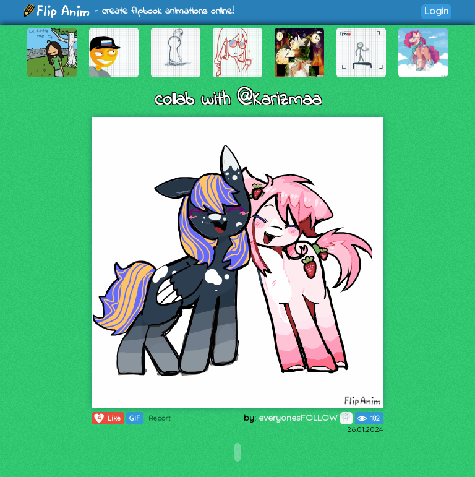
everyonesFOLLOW (306, 417)
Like (107, 418)
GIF (134, 418)
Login (436, 11)
